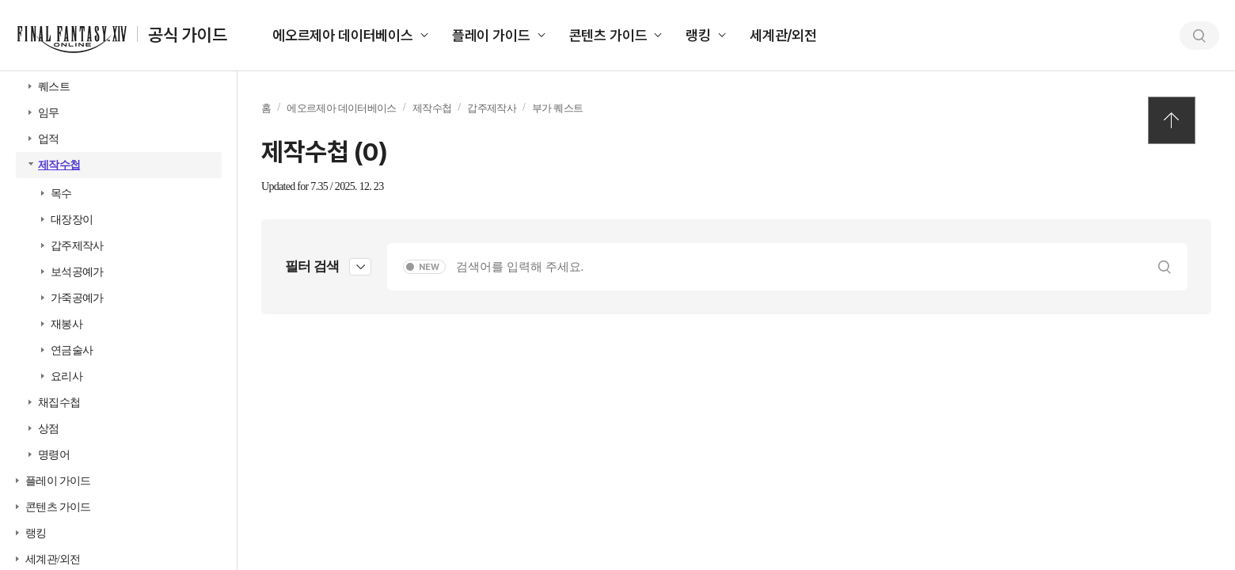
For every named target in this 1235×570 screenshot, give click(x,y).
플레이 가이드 (491, 35)
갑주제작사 (77, 246)
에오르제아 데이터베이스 (342, 35)
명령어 (54, 455)
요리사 (66, 376)
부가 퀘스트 (557, 108)
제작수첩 (59, 165)
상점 (48, 429)
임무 (48, 113)
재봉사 (66, 324)
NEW (429, 267)
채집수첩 (59, 402)
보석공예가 (77, 272)
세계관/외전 (783, 35)
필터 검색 (312, 266)
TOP (1171, 120)
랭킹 (698, 35)
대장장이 (72, 220)
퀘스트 (54, 87)
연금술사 (72, 350)
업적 (48, 139)
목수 (61, 194)
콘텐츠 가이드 (608, 35)
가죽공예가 (77, 298)
